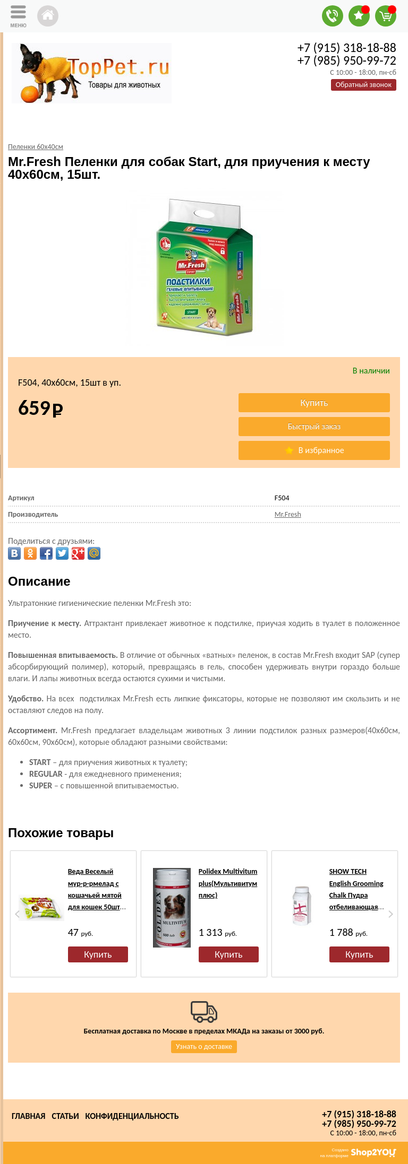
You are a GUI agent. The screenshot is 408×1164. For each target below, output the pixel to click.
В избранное (314, 450)
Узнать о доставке (204, 1046)
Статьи (65, 1116)
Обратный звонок (364, 84)
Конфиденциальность (132, 1116)
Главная (28, 1116)
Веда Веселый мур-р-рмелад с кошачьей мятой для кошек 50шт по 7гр (95, 895)
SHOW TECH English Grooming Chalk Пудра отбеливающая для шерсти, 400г (356, 895)
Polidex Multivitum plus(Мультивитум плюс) (228, 883)
